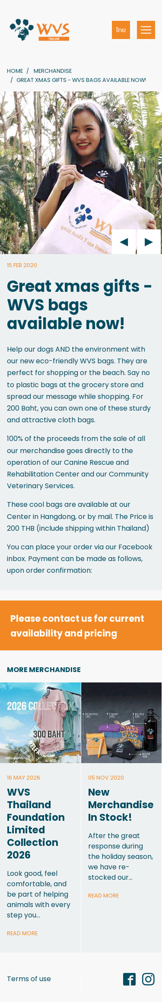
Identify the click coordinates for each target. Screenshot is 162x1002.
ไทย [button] (121, 30)
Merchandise (53, 71)
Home (15, 71)
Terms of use (29, 979)
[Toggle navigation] (146, 30)
